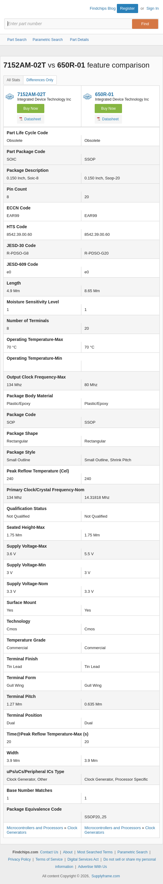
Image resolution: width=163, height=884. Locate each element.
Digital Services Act (83, 859)
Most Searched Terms (95, 852)
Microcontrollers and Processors (35, 828)
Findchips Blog (103, 8)
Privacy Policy (19, 859)
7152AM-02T (31, 94)
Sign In (153, 8)
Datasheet (30, 119)
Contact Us (49, 852)
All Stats (13, 80)
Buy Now (30, 108)
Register (127, 8)
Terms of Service (49, 859)
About (67, 852)
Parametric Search (132, 852)
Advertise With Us (92, 867)
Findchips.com (9, 9)
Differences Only (39, 80)
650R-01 (104, 94)
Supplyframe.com (106, 876)
